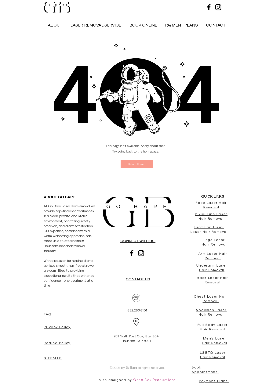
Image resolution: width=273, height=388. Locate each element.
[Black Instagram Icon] (218, 7)
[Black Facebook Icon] (209, 7)
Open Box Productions (154, 380)
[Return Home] (137, 164)
